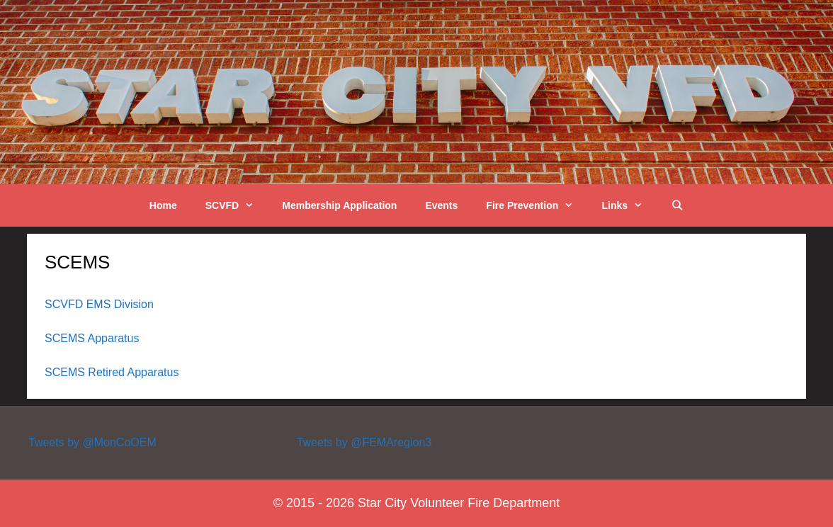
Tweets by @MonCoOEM (92, 442)
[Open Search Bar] (677, 205)
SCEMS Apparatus (92, 338)
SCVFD (236, 205)
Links (629, 205)
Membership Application (339, 205)
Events (441, 205)
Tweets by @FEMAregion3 (364, 442)
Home (163, 205)
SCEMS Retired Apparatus (111, 372)
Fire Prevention (536, 205)
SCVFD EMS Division (99, 304)
